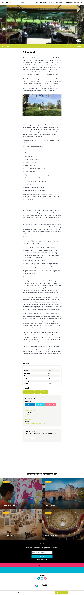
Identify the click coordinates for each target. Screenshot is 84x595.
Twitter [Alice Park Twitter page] (40, 404)
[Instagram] (45, 578)
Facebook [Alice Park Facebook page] (30, 404)
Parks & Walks (6, 46)
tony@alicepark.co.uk (30, 414)
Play (37, 392)
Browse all (19, 593)
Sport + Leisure (28, 392)
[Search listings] (23, 2)
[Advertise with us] (81, 2)
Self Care (44, 392)
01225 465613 (28, 419)
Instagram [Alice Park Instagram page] (51, 404)
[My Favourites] (78, 2)
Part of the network (42, 565)
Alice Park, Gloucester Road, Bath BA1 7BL (35, 423)
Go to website (61, 593)
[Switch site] (10, 2)
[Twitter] (42, 578)
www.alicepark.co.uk (30, 410)
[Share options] (79, 46)
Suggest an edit (30, 438)
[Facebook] (38, 578)
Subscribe (42, 556)
